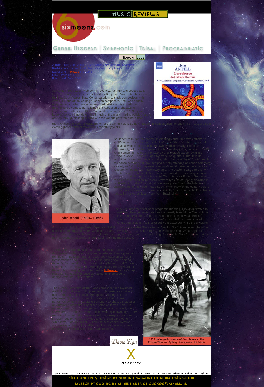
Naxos (74, 71)
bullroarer (111, 270)
